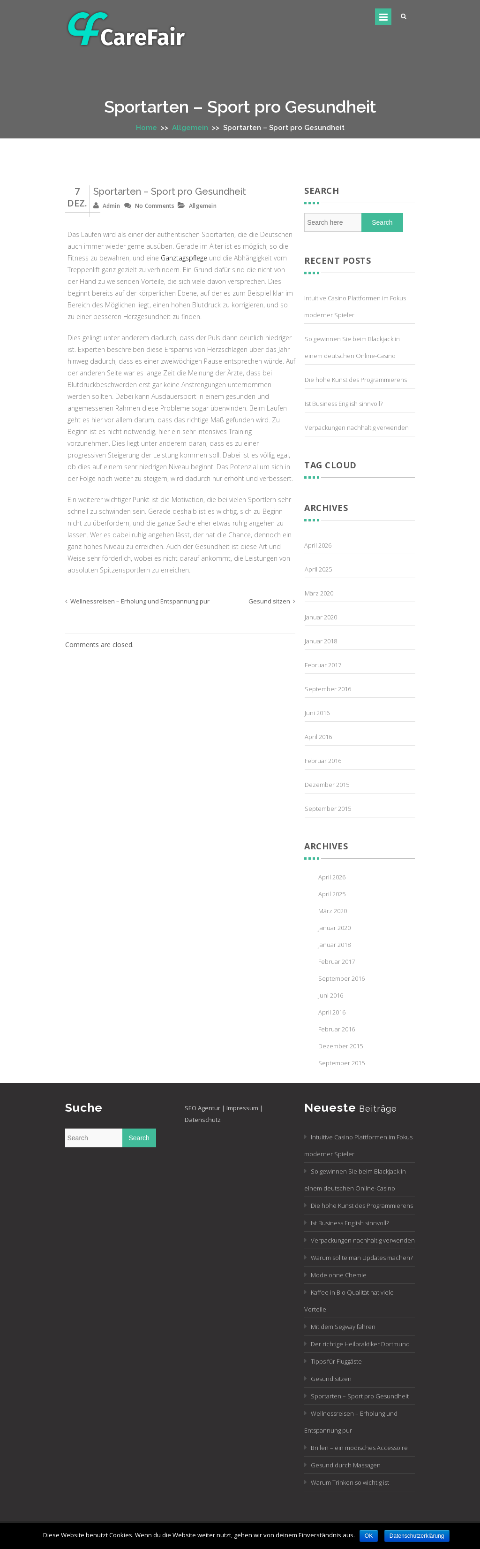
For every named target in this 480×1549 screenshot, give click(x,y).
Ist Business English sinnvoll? (343, 403)
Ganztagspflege (184, 257)
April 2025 (318, 569)
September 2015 (328, 808)
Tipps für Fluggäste (336, 1361)
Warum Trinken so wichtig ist (350, 1482)
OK (369, 1536)
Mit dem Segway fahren (343, 1326)
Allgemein (190, 127)
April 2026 (317, 545)
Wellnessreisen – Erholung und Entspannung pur (140, 601)
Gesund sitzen (269, 601)
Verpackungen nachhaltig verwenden (357, 427)
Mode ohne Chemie (339, 1275)
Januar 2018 (321, 641)
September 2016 (328, 689)
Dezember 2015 (327, 784)
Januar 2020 (321, 617)
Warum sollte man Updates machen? (361, 1257)
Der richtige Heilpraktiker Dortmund (360, 1344)
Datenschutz (203, 1119)
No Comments (154, 206)
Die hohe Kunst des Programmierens (356, 379)
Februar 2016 (323, 760)
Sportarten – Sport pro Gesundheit (169, 191)
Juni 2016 (317, 713)
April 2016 (318, 737)
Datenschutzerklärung (417, 1536)
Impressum (242, 1108)
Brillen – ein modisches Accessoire (359, 1447)
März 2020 (319, 593)
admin (111, 206)
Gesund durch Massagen (346, 1465)
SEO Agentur (202, 1108)
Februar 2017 (323, 665)
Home (146, 127)
